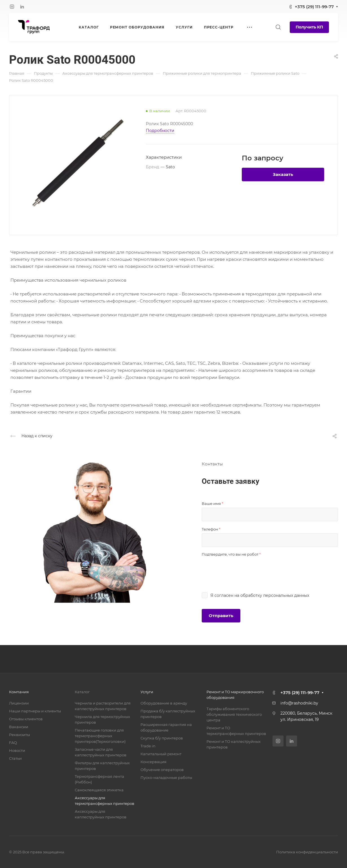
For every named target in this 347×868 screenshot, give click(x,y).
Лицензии (19, 703)
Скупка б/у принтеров (161, 738)
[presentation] (244, 569)
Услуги (146, 692)
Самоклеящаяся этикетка (99, 790)
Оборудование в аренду (163, 703)
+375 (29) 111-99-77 (314, 6)
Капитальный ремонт (160, 754)
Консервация (153, 761)
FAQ (13, 742)
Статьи (15, 758)
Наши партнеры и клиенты (35, 711)
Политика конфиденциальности (307, 852)
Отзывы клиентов (26, 719)
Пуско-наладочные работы (166, 777)
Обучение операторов (162, 769)
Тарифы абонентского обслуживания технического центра (234, 714)
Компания (19, 692)
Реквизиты (19, 734)
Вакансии (18, 727)
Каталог (82, 692)
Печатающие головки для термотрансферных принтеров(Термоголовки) (100, 736)
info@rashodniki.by (299, 703)
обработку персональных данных (274, 595)
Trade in (147, 746)
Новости (17, 750)
